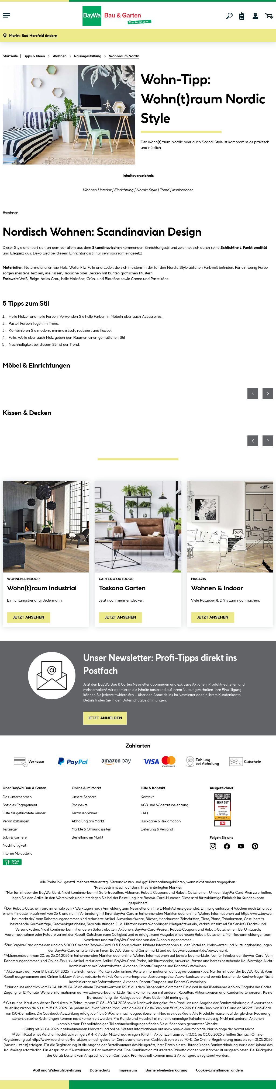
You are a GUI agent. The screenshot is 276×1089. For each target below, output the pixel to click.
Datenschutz (100, 1069)
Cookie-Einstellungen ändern (219, 1069)
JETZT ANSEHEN (28, 617)
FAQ (144, 813)
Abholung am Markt (88, 821)
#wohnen (10, 213)
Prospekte (80, 805)
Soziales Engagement (20, 805)
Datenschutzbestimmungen (144, 700)
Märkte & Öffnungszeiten (91, 829)
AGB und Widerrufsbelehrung (164, 805)
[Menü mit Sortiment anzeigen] (6, 16)
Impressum (128, 1069)
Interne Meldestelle (17, 853)
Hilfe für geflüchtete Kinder (24, 813)
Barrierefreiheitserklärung (166, 1069)
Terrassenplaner (84, 813)
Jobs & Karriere (15, 837)
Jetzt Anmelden (105, 718)
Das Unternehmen (17, 797)
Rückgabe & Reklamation (161, 821)
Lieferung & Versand (157, 829)
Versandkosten (122, 882)
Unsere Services (84, 797)
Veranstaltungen (16, 821)
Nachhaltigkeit (14, 845)
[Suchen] (229, 16)
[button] (33, 36)
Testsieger (10, 829)
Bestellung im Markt (87, 837)
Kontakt (147, 797)
